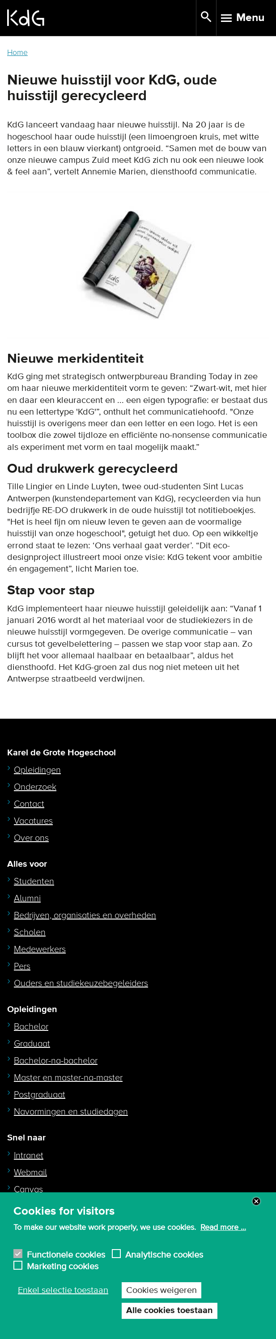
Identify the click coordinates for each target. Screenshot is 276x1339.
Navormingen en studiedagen (71, 1111)
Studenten (34, 881)
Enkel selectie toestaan (63, 1290)
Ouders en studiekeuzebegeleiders (81, 983)
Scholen (30, 932)
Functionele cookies (66, 1254)
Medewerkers (40, 949)
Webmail (30, 1172)
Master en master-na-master (68, 1077)
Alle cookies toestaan (169, 1310)
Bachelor (31, 1026)
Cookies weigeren (161, 1290)
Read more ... (223, 1228)
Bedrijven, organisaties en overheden (85, 915)
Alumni (27, 898)
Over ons (31, 838)
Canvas (28, 1189)
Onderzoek (35, 787)
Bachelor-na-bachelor (56, 1060)
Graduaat (32, 1043)
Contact (29, 804)
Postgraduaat (39, 1094)
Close (256, 1201)
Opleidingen (37, 770)
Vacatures (33, 821)
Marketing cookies (62, 1265)
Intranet (28, 1155)
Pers (22, 966)
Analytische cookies (164, 1254)
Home (17, 52)
